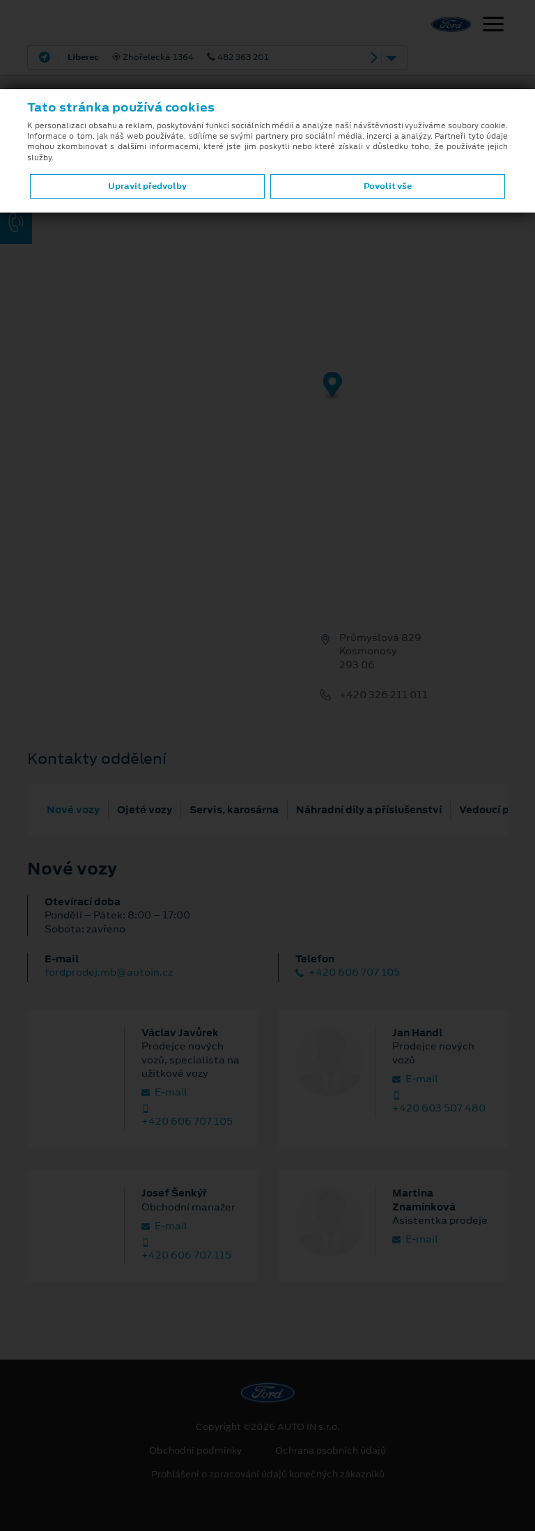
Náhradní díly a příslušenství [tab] (369, 810)
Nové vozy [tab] (73, 810)
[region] (267, 396)
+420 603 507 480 (439, 1103)
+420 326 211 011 (383, 695)
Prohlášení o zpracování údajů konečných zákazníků (268, 1474)
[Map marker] (332, 386)
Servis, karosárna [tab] (234, 810)
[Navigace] (493, 25)
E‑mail (164, 1092)
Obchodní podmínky (195, 1451)
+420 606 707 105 (347, 972)
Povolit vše (388, 186)
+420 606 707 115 (186, 1250)
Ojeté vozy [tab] (144, 810)
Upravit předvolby (147, 186)
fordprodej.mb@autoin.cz (109, 972)
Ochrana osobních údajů (330, 1451)
